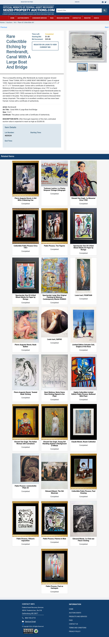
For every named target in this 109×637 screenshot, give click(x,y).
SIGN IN (96, 18)
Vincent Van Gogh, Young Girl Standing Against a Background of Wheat (54, 444)
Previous (4, 27)
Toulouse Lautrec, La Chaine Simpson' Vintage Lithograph (54, 189)
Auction (9, 22)
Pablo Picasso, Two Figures (54, 246)
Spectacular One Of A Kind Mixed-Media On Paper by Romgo (83, 248)
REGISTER (87, 18)
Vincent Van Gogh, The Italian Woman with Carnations (25, 443)
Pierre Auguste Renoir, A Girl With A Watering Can (26, 199)
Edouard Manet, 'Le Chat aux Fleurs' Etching (83, 540)
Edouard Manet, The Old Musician (54, 492)
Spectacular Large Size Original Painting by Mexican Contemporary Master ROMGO (54, 297)
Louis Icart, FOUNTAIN (83, 295)
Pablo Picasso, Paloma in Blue (54, 539)
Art (15, 22)
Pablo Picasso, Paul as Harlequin (54, 587)
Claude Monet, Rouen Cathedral (83, 442)
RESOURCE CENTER (63, 18)
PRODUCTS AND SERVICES (78, 616)
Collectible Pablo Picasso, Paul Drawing (83, 492)
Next (106, 27)
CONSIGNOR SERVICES (39, 18)
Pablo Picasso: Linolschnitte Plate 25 (25, 487)
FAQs (52, 18)
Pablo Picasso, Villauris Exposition (26, 540)
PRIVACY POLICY (74, 631)
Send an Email (30, 622)
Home (2, 22)
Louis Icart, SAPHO (54, 339)
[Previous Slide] (69, 46)
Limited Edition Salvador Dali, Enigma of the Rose (83, 346)
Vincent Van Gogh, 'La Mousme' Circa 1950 (83, 199)
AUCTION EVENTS (23, 18)
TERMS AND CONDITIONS (77, 628)
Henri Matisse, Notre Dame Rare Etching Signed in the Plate (54, 394)
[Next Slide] (106, 46)
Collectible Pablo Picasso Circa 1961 (25, 247)
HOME (12, 18)
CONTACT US (76, 18)
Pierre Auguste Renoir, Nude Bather (25, 346)
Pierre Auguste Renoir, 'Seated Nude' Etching (25, 393)
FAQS (71, 620)
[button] (82, 67)
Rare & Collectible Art (26, 22)
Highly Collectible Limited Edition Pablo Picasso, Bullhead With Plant (83, 394)
